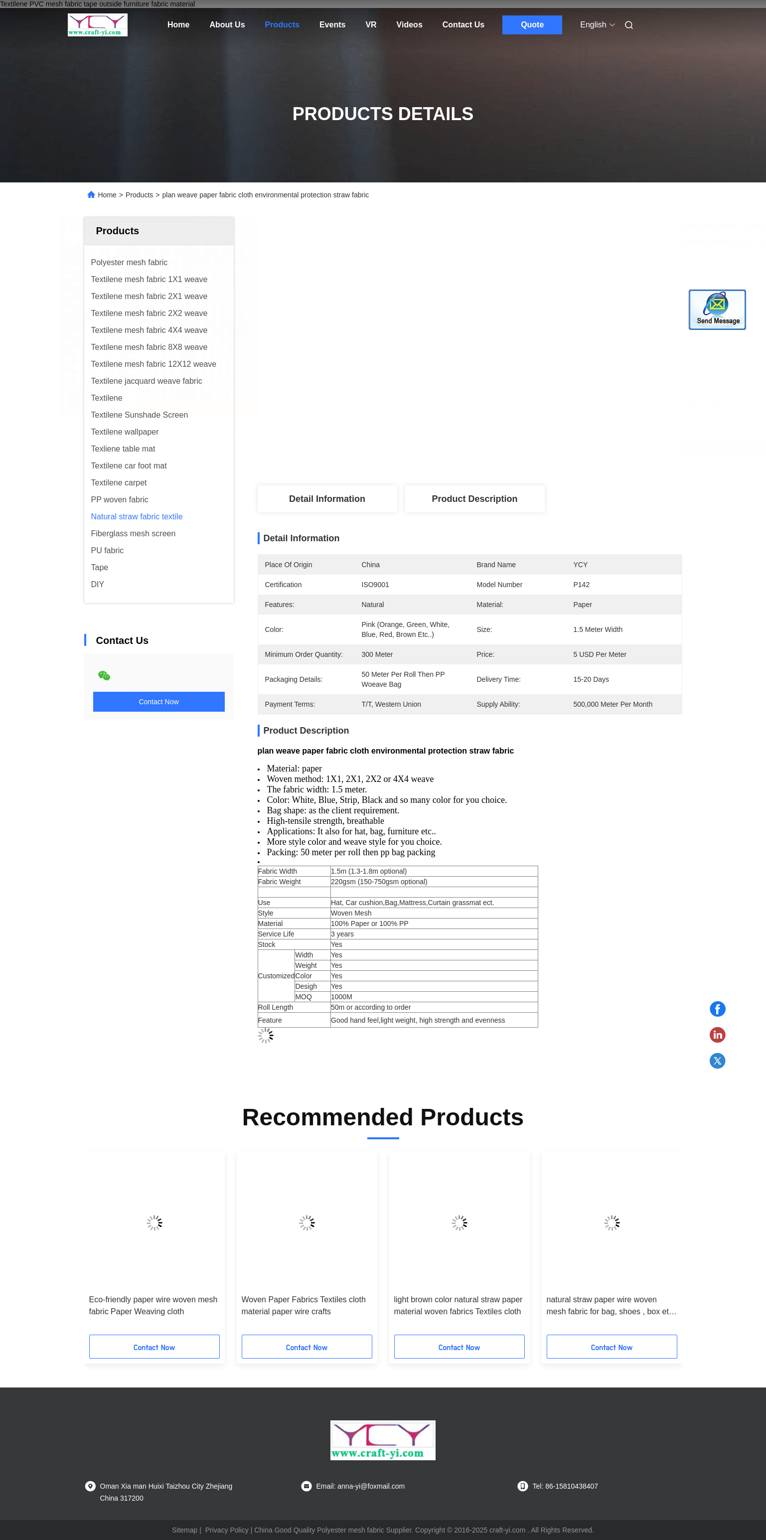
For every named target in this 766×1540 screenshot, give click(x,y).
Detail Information (327, 499)
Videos (410, 24)
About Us (227, 24)
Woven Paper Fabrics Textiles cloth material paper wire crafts (304, 1305)
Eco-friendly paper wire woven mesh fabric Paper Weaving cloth (153, 1305)
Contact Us (463, 24)
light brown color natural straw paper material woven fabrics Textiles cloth (458, 1305)
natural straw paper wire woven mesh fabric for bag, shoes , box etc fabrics (610, 1306)
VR (370, 24)
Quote (532, 24)
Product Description (474, 499)
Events (332, 24)
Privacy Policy (227, 1530)
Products (282, 24)
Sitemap (184, 1530)
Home (178, 24)
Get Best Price (526, 448)
